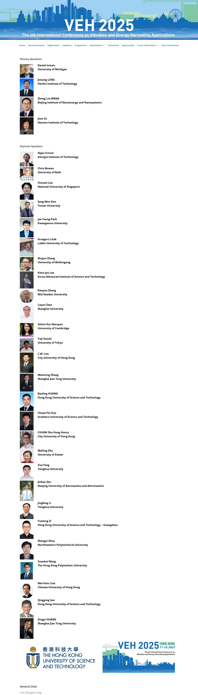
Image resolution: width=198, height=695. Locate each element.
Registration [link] (54, 45)
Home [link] (22, 45)
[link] (59, 672)
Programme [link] (81, 45)
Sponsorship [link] (128, 45)
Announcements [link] (36, 45)
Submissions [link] (96, 45)
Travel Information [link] (146, 45)
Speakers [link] (67, 45)
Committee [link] (113, 45)
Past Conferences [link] (170, 45)
